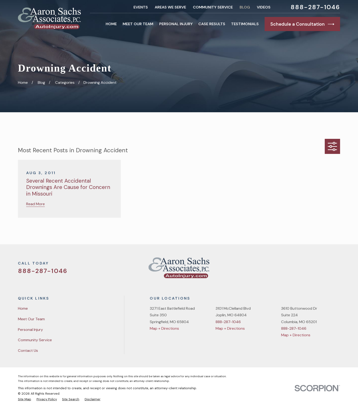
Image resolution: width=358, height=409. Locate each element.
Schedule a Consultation (302, 24)
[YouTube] (325, 270)
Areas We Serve (170, 7)
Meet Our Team (31, 319)
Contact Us (28, 350)
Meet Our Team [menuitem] (138, 23)
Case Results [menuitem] (211, 23)
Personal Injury (30, 329)
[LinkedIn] (337, 270)
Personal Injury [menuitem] (176, 23)
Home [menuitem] (111, 23)
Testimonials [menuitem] (245, 23)
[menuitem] (24, 399)
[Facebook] (313, 270)
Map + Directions (164, 328)
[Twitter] (301, 270)
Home (23, 308)
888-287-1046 (315, 7)
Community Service (213, 7)
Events (140, 7)
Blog (245, 7)
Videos (264, 7)
